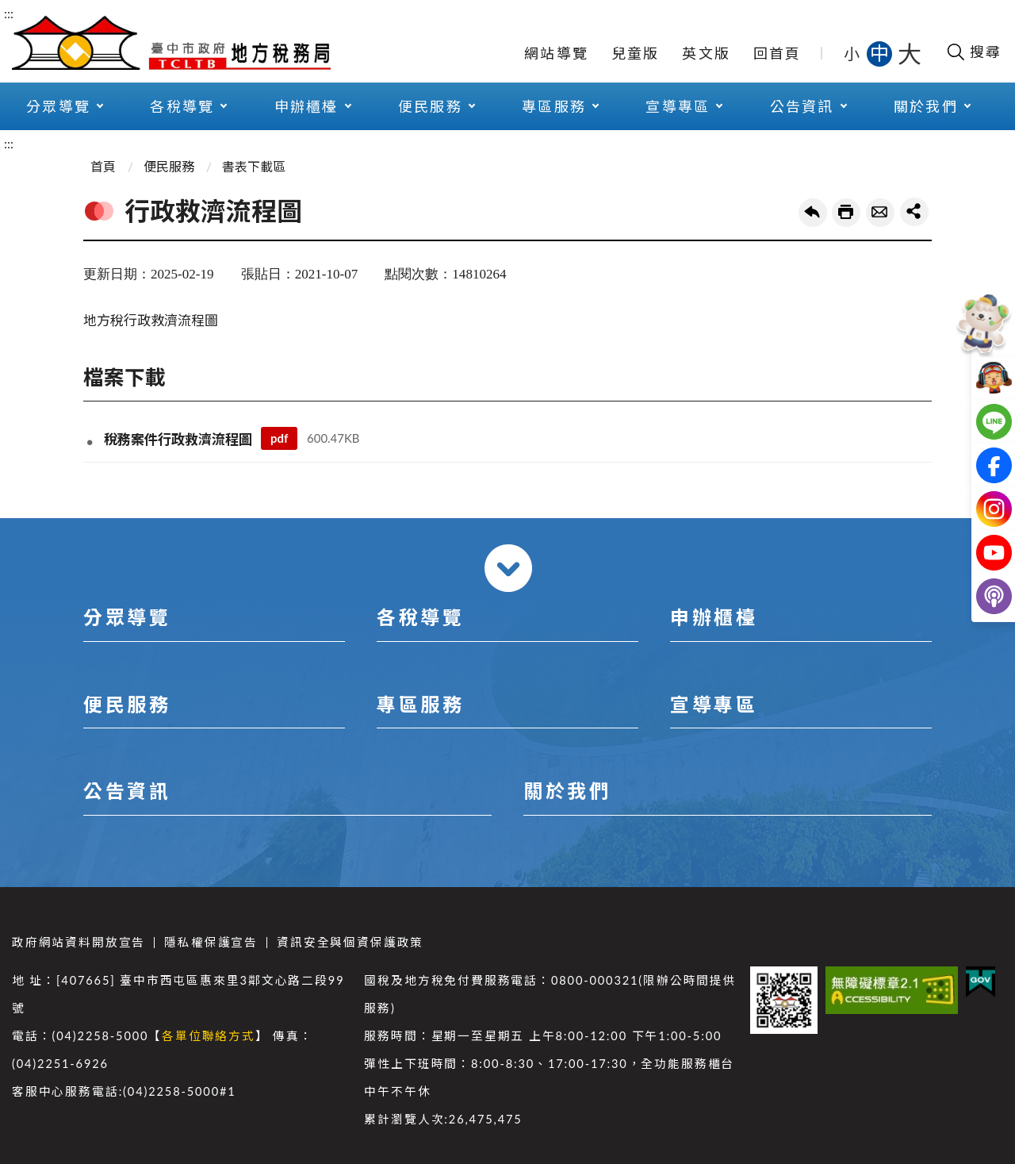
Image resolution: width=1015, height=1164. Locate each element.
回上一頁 (813, 212)
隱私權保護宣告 (211, 942)
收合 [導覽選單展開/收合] (508, 568)
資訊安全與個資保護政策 (350, 942)
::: (8, 13)
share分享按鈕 (914, 212)
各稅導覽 (182, 106)
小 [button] (853, 53)
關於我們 (926, 106)
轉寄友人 (880, 212)
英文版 (706, 53)
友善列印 (846, 212)
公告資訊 (802, 106)
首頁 (103, 166)
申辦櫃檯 (306, 106)
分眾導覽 (58, 106)
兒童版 (635, 53)
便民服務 (430, 106)
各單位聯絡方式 (208, 1036)
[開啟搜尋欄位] (973, 51)
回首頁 (777, 53)
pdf (279, 438)
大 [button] (909, 53)
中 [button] (881, 52)
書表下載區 (253, 166)
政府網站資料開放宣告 (78, 942)
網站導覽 (556, 53)
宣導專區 (677, 106)
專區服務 (554, 106)
